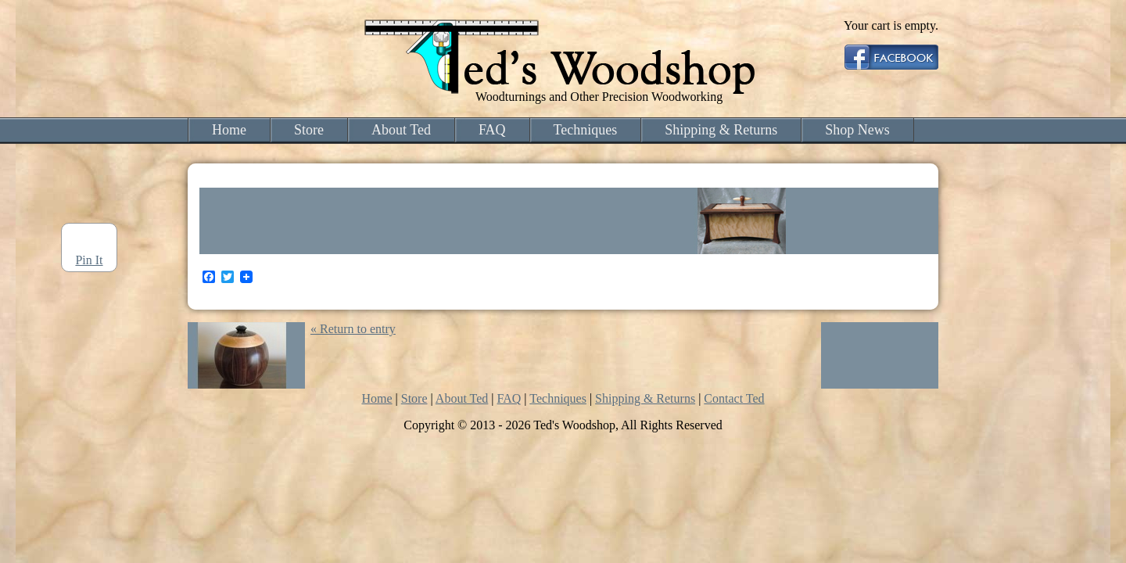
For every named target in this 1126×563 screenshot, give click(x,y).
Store (309, 130)
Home (229, 130)
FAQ (492, 130)
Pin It (88, 260)
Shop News (857, 130)
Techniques (586, 130)
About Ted (401, 130)
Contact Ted (734, 398)
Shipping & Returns (721, 130)
